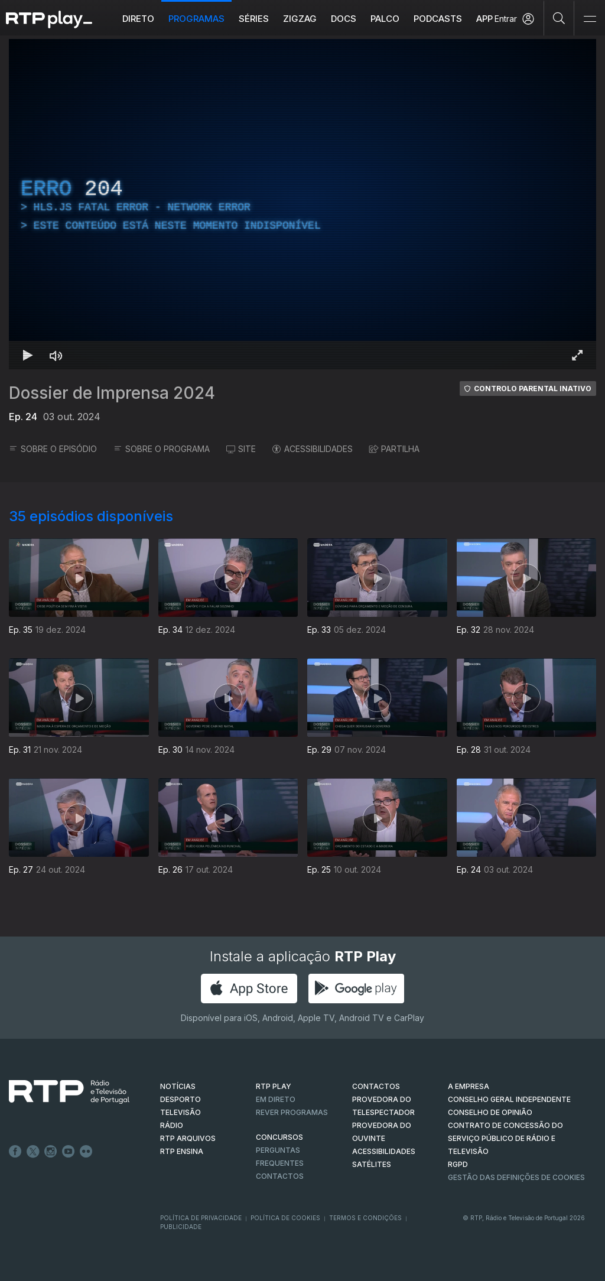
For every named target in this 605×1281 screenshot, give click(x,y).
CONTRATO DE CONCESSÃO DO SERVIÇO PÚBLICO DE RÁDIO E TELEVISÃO (505, 1138)
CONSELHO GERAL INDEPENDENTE (509, 1099)
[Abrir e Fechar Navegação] (589, 19)
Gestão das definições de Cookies (516, 1177)
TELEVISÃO (180, 1112)
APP (484, 18)
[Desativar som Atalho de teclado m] (56, 355)
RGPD (458, 1164)
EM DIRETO (275, 1099)
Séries (254, 18)
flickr (86, 1151)
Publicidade (180, 1226)
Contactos (280, 1176)
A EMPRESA (468, 1086)
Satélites (371, 1164)
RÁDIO (171, 1125)
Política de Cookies (285, 1217)
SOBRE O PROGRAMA (161, 449)
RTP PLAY (273, 1086)
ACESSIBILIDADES (312, 449)
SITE (241, 449)
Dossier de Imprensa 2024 (112, 393)
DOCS (343, 18)
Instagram (50, 1151)
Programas (196, 18)
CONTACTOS (376, 1086)
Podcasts (438, 18)
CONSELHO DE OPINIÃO (490, 1112)
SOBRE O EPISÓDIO (53, 449)
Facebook (15, 1151)
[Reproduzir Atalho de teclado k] (28, 355)
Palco (384, 18)
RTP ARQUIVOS (188, 1138)
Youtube (68, 1151)
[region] (302, 204)
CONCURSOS (279, 1137)
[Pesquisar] (559, 17)
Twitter (33, 1151)
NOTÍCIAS (178, 1086)
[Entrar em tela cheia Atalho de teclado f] (577, 355)
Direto (138, 18)
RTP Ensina (181, 1151)
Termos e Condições (365, 1217)
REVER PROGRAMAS (292, 1112)
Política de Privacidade (201, 1217)
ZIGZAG (300, 18)
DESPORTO (180, 1099)
